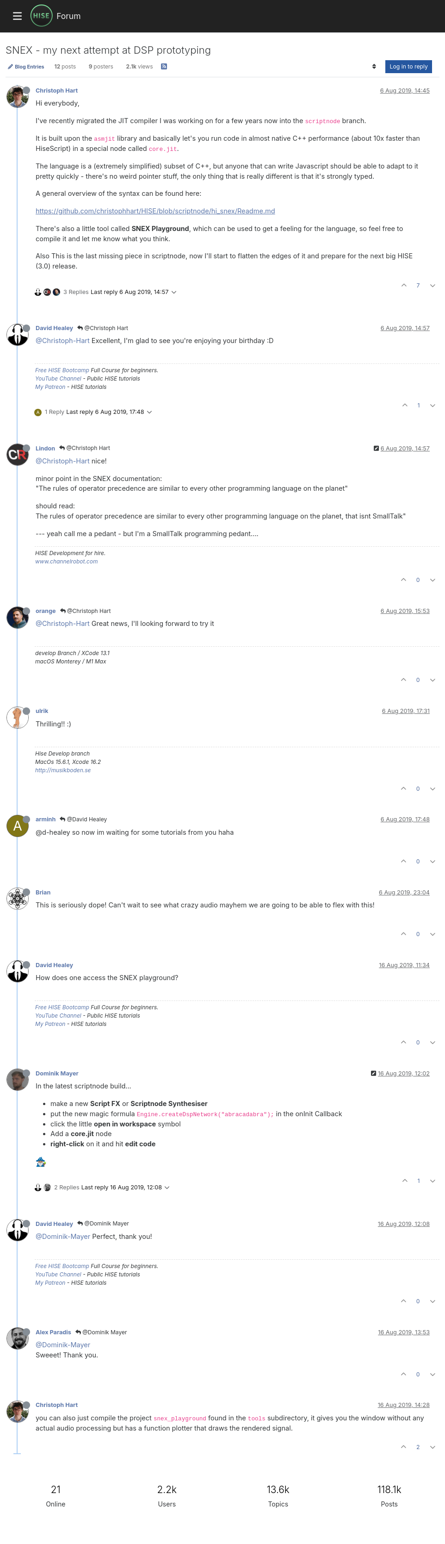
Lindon (45, 448)
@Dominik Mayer (103, 1223)
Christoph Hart (57, 90)
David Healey (54, 328)
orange (46, 610)
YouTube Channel (58, 378)
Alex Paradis (53, 1332)
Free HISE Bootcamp (62, 370)
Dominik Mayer (57, 1073)
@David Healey (83, 819)
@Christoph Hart (102, 328)
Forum (68, 16)
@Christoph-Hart (63, 340)
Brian (43, 892)
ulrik (42, 710)
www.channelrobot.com (66, 561)
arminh (46, 819)
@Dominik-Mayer (63, 1236)
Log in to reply (408, 66)
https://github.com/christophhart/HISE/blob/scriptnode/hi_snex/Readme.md (155, 211)
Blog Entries (25, 66)
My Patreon (50, 386)
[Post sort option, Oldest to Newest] (374, 66)
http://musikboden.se (63, 770)
